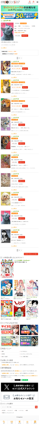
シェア (12, 379)
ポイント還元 (23, 23)
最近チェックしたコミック (8, 412)
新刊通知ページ (18, 370)
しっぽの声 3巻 (15, 99)
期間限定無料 (15, 63)
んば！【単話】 (17, 317)
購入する (25, 68)
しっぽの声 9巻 (15, 211)
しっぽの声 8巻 (15, 192)
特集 (16, 410)
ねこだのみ (3, 317)
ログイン (33, 2)
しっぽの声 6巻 (15, 155)
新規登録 (29, 2)
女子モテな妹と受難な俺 (32, 297)
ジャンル (21, 410)
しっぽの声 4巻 (15, 117)
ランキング (10, 410)
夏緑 (19, 26)
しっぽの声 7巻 (15, 173)
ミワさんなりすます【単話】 (32, 317)
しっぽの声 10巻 (15, 230)
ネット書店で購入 (24, 356)
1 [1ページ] (17, 58)
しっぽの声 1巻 (15, 61)
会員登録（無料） (5, 364)
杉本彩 (33, 26)
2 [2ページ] (19, 58)
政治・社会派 (4, 356)
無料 (27, 410)
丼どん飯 (3, 297)
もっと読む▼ (4, 47)
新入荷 (3, 410)
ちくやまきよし (26, 26)
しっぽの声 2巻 (15, 80)
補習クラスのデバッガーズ (19, 297)
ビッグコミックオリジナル (24, 28)
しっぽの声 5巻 (15, 136)
